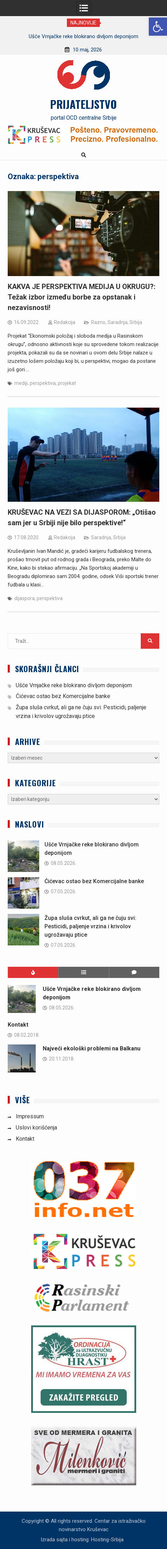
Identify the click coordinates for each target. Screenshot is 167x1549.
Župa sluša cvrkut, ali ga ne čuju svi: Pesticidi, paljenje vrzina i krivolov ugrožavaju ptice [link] (90, 926)
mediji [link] (21, 383)
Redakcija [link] (64, 322)
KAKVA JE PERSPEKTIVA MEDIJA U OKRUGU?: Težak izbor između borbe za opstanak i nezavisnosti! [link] (81, 297)
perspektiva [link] (43, 383)
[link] (158, 26)
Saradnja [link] (117, 322)
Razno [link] (98, 322)
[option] (83, 36)
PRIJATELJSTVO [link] (83, 104)
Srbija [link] (136, 322)
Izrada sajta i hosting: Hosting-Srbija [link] (82, 1539)
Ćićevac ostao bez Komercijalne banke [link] (63, 696)
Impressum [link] (30, 1116)
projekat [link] (67, 383)
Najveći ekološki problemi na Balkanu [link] (91, 1048)
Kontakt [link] (18, 1024)
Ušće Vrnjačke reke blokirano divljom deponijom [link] (83, 36)
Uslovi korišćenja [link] (36, 1127)
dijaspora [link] (24, 598)
